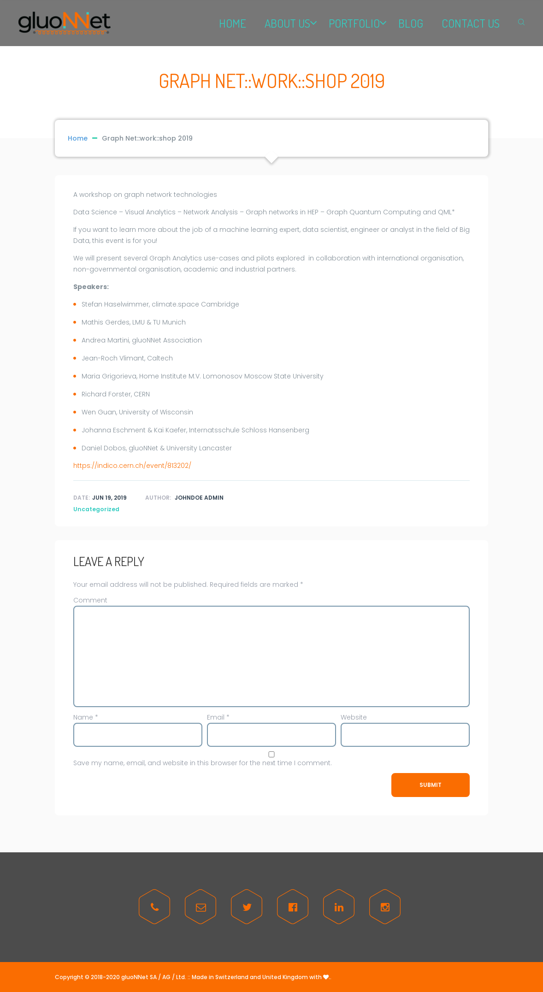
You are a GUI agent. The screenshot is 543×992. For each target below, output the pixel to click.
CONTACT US (471, 23)
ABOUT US (287, 23)
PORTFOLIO (354, 23)
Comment (90, 600)
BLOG (410, 23)
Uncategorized (96, 509)
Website (354, 717)
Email (218, 717)
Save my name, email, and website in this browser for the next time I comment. (202, 763)
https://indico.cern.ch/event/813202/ (132, 465)
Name (85, 717)
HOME (232, 23)
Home (78, 138)
